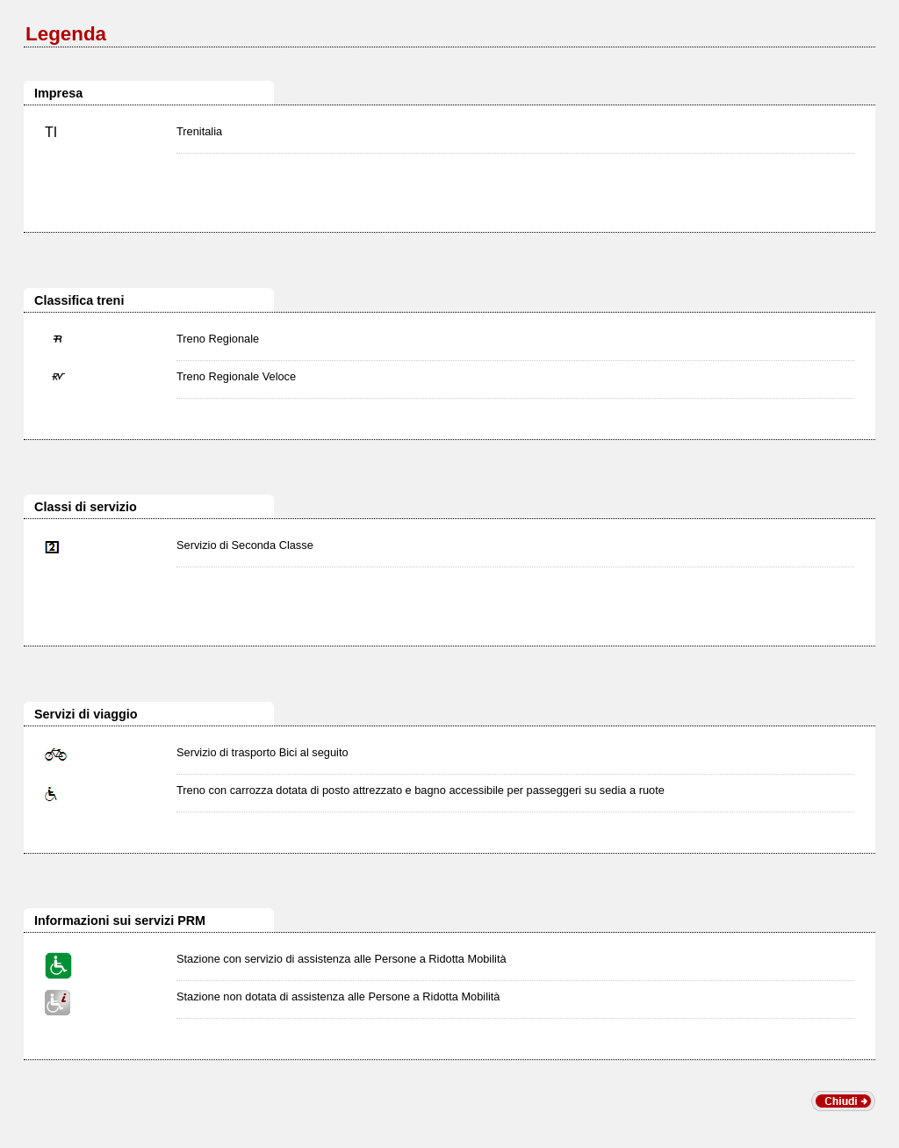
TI (51, 132)
